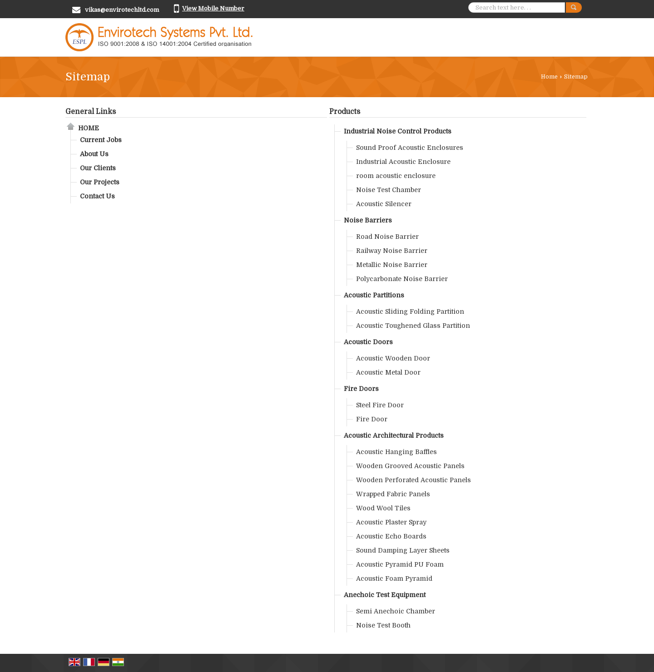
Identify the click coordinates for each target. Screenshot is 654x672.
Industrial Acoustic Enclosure (403, 161)
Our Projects (99, 182)
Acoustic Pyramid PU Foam (400, 564)
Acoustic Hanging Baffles (396, 451)
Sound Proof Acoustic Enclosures (409, 147)
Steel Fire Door (380, 405)
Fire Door (371, 419)
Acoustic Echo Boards (391, 536)
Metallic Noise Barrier (391, 264)
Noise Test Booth (383, 625)
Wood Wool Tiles (383, 508)
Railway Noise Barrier (391, 250)
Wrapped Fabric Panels (393, 494)
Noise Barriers (368, 220)
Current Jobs (101, 139)
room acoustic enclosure (396, 175)
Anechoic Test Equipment (385, 594)
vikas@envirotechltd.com (122, 9)
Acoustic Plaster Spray (391, 522)
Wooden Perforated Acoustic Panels (413, 480)
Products (344, 112)
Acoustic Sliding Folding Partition (410, 311)
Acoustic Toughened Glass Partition (413, 325)
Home (549, 77)
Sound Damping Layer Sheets (403, 550)
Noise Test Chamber (388, 189)
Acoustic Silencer (383, 204)
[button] (213, 8)
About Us (94, 154)
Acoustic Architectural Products (394, 435)
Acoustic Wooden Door (393, 358)
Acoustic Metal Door (388, 372)
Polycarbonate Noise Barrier (402, 278)
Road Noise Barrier (387, 236)
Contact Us (97, 196)
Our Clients (98, 168)
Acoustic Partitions (374, 295)
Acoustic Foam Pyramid (394, 578)
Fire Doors (361, 388)
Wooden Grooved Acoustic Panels (410, 465)
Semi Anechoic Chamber (395, 611)
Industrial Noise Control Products (397, 131)
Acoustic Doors (368, 342)
